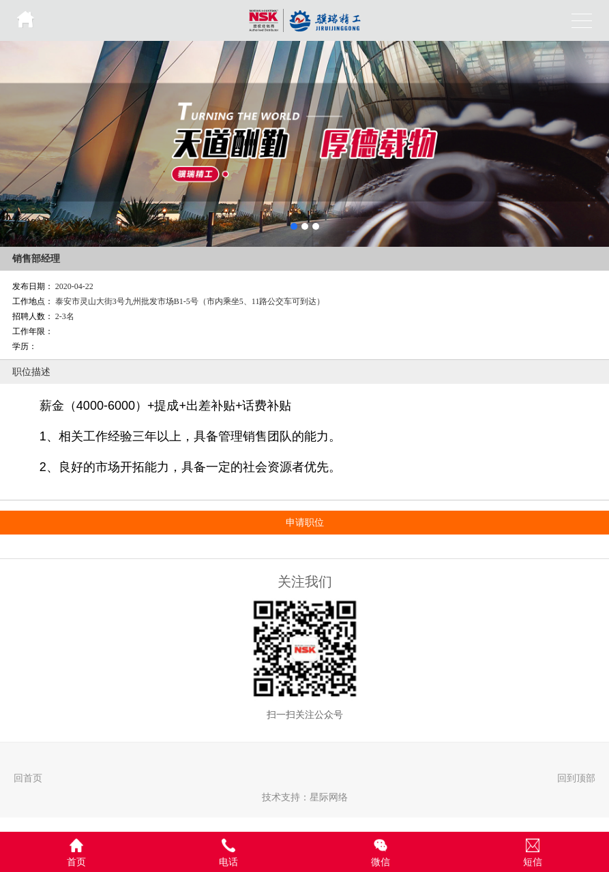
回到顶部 (576, 777)
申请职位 (305, 522)
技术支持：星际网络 (305, 797)
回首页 (28, 777)
